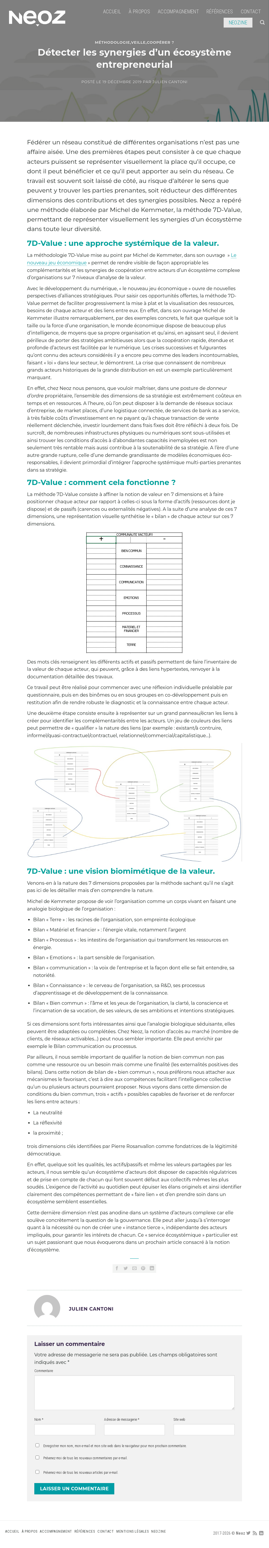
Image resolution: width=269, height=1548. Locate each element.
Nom (38, 1420)
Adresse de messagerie (121, 1420)
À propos (139, 11)
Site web (179, 1420)
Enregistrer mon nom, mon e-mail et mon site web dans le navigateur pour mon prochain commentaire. (115, 1446)
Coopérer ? (160, 42)
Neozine (238, 23)
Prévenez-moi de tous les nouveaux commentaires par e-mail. (85, 1458)
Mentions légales (132, 1531)
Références (219, 11)
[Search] (262, 22)
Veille (138, 42)
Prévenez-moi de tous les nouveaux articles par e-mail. (80, 1473)
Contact (251, 11)
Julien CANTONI (170, 82)
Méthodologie (112, 42)
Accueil (112, 11)
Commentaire (43, 1371)
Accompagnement (178, 11)
